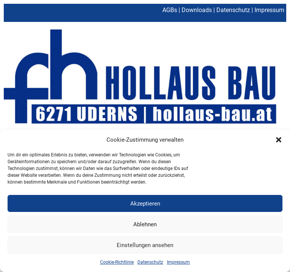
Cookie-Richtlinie (117, 262)
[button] (278, 140)
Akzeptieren (145, 203)
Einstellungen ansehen (145, 245)
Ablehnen (145, 224)
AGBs (169, 10)
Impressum (178, 262)
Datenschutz (150, 262)
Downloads (197, 10)
